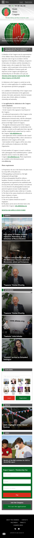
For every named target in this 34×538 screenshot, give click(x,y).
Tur (15, 6)
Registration (28, 2)
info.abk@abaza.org (16, 133)
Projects (23, 522)
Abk (18, 6)
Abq (21, 6)
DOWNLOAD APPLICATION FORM (13, 210)
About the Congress (12, 520)
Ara (24, 6)
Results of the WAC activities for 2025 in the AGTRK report (17, 461)
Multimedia (14, 522)
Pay (17, 495)
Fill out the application (17, 506)
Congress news (18, 525)
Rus (10, 6)
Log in (21, 2)
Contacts (25, 520)
